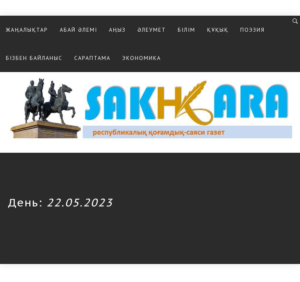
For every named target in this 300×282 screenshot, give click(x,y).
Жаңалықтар (27, 29)
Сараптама (92, 57)
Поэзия (252, 29)
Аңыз (117, 29)
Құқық (218, 29)
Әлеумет (152, 29)
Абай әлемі (78, 29)
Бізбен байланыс (34, 57)
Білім (186, 29)
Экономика (141, 57)
